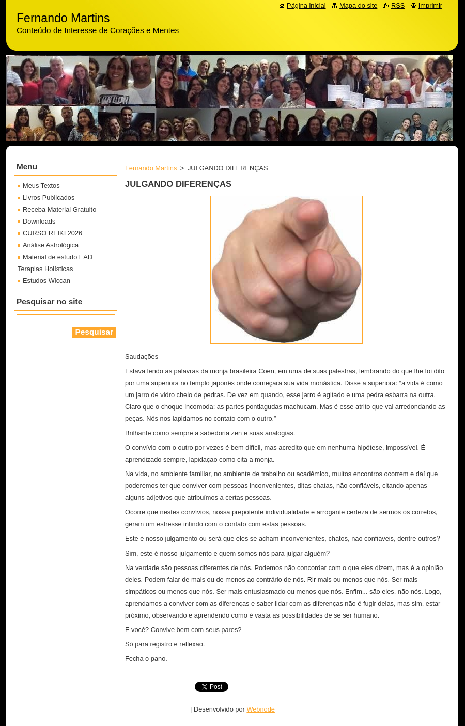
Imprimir (430, 5)
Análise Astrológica (51, 245)
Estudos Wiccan (46, 281)
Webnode (260, 709)
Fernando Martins (151, 168)
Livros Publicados (48, 197)
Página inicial (306, 5)
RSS (398, 5)
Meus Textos (41, 186)
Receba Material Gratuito (59, 209)
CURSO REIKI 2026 (52, 233)
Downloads (39, 221)
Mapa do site (358, 5)
